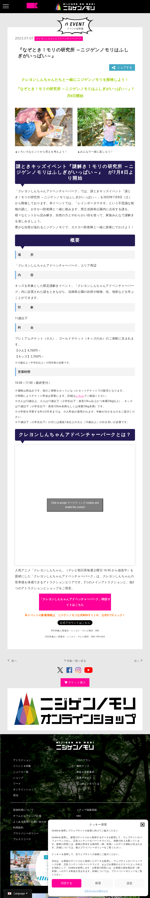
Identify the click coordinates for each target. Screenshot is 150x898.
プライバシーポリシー (96, 891)
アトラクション (22, 760)
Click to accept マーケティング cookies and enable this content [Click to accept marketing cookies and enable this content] (75, 505)
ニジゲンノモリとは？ (89, 783)
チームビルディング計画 (27, 815)
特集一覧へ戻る (76, 660)
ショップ (18, 777)
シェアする (122, 68)
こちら (80, 395)
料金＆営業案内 (85, 772)
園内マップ (82, 766)
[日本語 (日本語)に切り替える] (18, 893)
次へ (137, 660)
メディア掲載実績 (86, 809)
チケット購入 (75, 682)
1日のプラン (83, 760)
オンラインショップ (24, 789)
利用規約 (18, 827)
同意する (66, 883)
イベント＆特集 (22, 766)
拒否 (98, 883)
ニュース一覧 (20, 772)
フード (17, 783)
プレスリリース (22, 839)
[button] (142, 824)
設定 (129, 883)
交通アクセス (84, 777)
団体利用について (23, 809)
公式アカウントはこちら (75, 622)
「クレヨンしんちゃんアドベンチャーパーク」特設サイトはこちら (75, 602)
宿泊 (15, 795)
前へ (14, 660)
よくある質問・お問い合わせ (29, 821)
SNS (78, 815)
